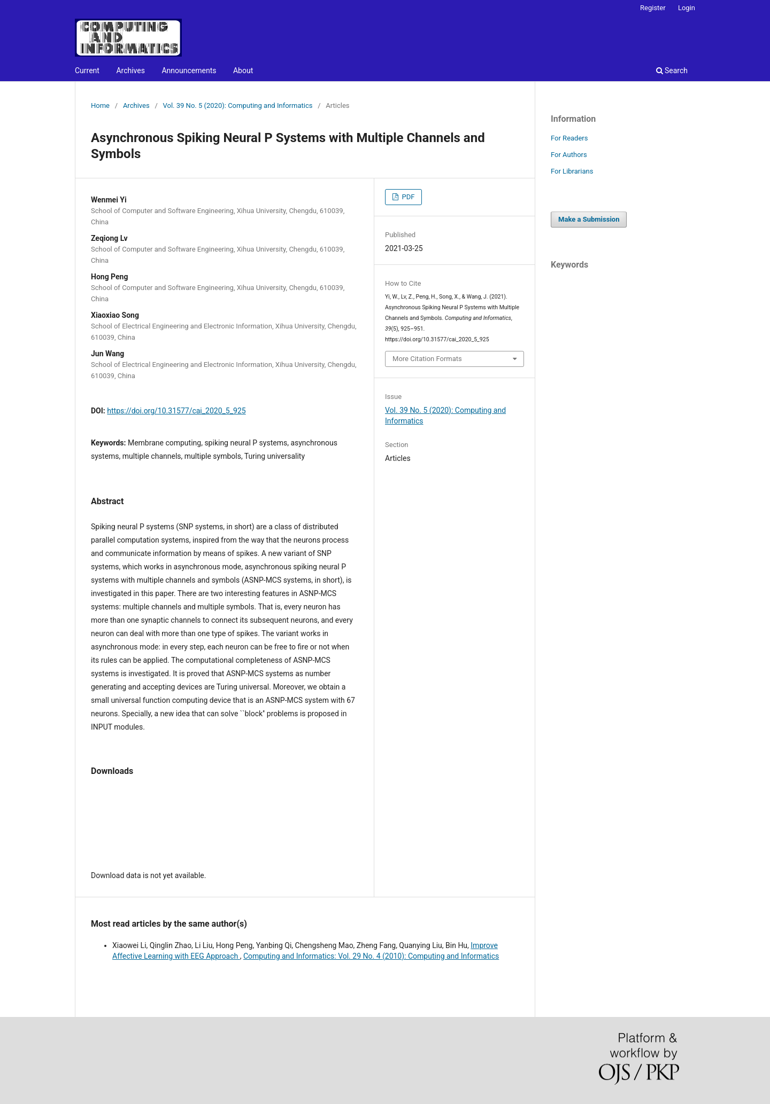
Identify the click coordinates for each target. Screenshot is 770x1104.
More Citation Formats (427, 359)
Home (100, 105)
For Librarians (572, 171)
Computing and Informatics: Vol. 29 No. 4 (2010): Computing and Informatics (371, 956)
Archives (130, 70)
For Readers (569, 138)
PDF (407, 197)
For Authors (569, 155)
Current (87, 70)
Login (686, 8)
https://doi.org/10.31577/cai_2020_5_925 (176, 410)
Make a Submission (588, 219)
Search (672, 70)
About (243, 70)
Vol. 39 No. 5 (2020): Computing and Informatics (238, 105)
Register (653, 8)
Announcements (188, 70)
